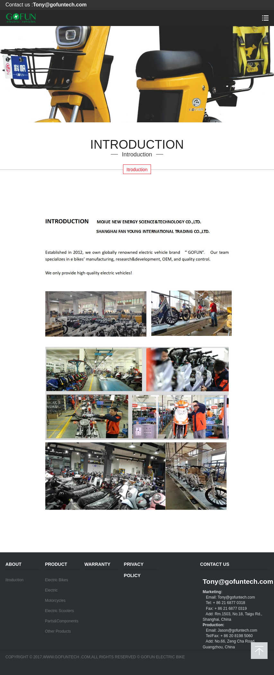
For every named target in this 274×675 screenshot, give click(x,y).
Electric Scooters (59, 611)
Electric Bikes (56, 580)
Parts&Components (61, 621)
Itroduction (137, 169)
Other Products (58, 631)
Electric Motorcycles (55, 595)
